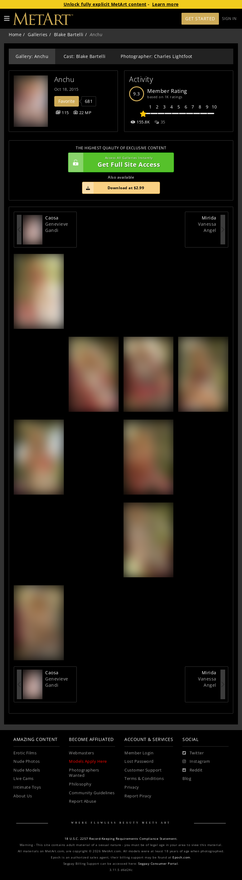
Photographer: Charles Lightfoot (156, 56)
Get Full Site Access (119, 162)
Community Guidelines (91, 793)
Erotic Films (24, 753)
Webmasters (81, 753)
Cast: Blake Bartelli (85, 56)
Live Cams (23, 778)
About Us (22, 796)
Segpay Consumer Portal (158, 864)
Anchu (64, 79)
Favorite (66, 101)
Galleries (38, 34)
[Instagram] (196, 761)
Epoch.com (181, 857)
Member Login (138, 753)
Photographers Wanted (84, 772)
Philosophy (80, 784)
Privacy (131, 787)
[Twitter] (193, 753)
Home (15, 34)
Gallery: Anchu (32, 56)
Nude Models (26, 770)
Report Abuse (82, 801)
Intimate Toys (27, 787)
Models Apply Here (88, 761)
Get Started (200, 19)
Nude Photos (26, 761)
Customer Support (143, 770)
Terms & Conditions (144, 778)
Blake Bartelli (69, 34)
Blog (186, 778)
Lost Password (139, 761)
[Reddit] (192, 770)
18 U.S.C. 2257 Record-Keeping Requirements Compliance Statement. (121, 839)
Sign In (229, 18)
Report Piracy (138, 796)
